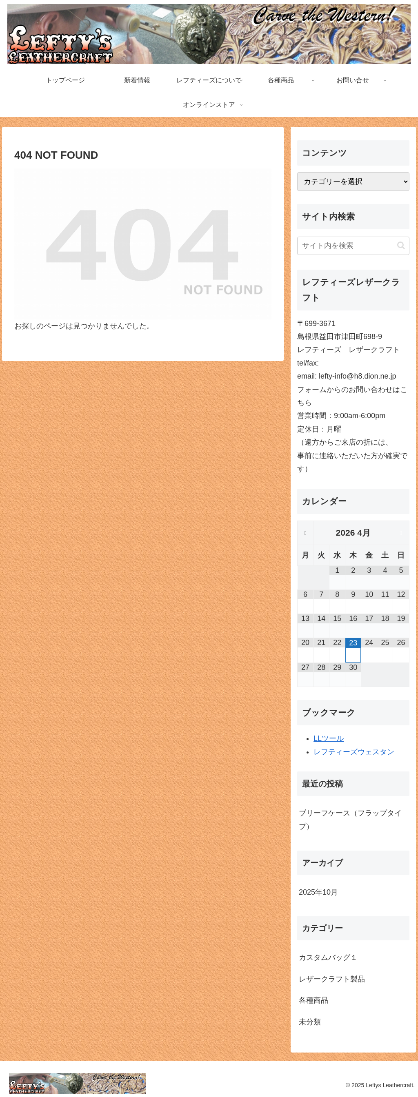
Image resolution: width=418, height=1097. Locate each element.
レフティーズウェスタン (354, 752)
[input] (353, 246)
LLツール (329, 738)
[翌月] (401, 533)
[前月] (305, 533)
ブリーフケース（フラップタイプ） (350, 819)
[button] (401, 245)
